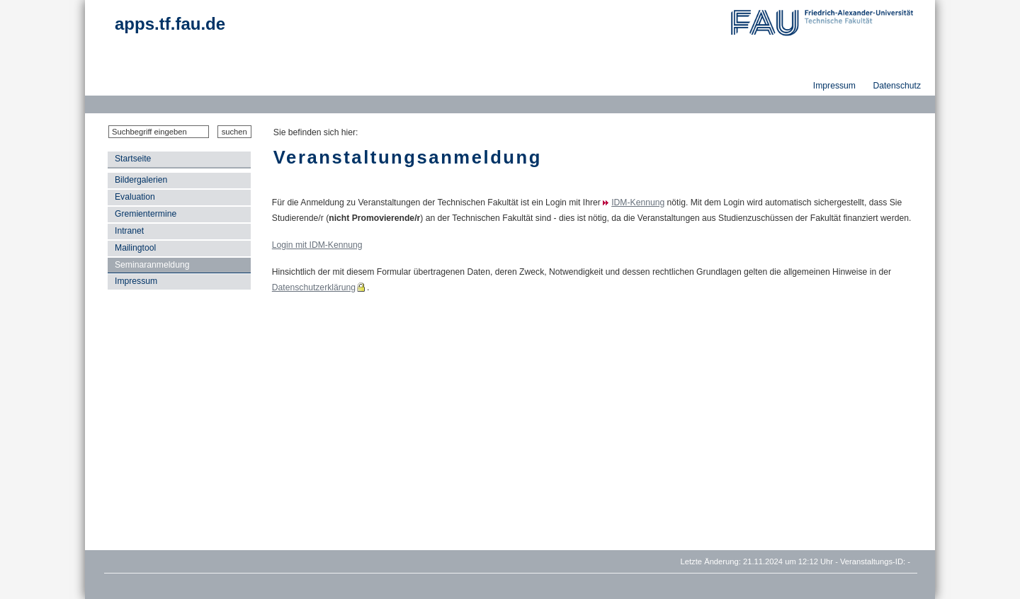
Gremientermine (145, 214)
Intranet (129, 231)
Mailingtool (135, 248)
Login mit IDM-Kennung (317, 245)
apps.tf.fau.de (170, 23)
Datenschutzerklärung (314, 287)
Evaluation (135, 197)
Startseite (133, 159)
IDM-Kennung (637, 202)
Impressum (136, 281)
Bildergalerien (141, 180)
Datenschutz (897, 86)
